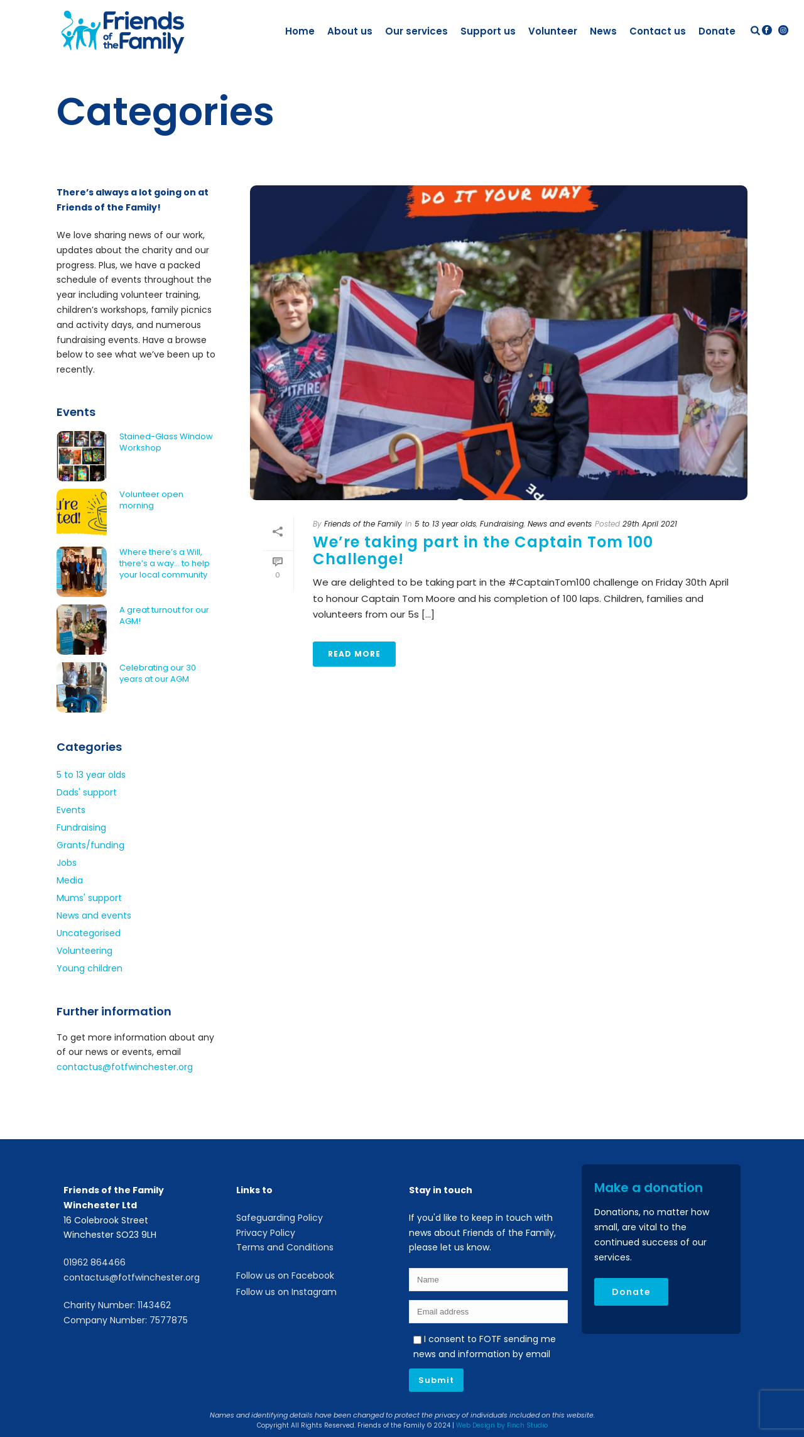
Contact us (657, 31)
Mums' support (89, 898)
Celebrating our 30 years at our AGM (157, 673)
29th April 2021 (649, 523)
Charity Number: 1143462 (117, 1305)
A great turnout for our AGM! (164, 615)
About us (349, 31)
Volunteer (552, 31)
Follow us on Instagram (286, 1292)
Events (71, 810)
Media (70, 880)
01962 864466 (94, 1262)
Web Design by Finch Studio (502, 1425)
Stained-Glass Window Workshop (166, 442)
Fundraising (502, 523)
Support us (488, 31)
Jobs (67, 862)
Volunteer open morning (151, 500)
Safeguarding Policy (279, 1217)
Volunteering (84, 950)
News (603, 31)
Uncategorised (89, 933)
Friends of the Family (363, 523)
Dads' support (87, 792)
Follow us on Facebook (285, 1275)
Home (300, 31)
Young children (89, 968)
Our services (416, 31)
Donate (717, 31)
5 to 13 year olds (445, 523)
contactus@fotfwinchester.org (125, 1067)
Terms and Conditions (285, 1247)
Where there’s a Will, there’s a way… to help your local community (164, 564)
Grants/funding (90, 845)
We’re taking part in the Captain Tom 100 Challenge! (483, 550)
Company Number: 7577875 (125, 1320)
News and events (560, 523)
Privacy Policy (265, 1233)
